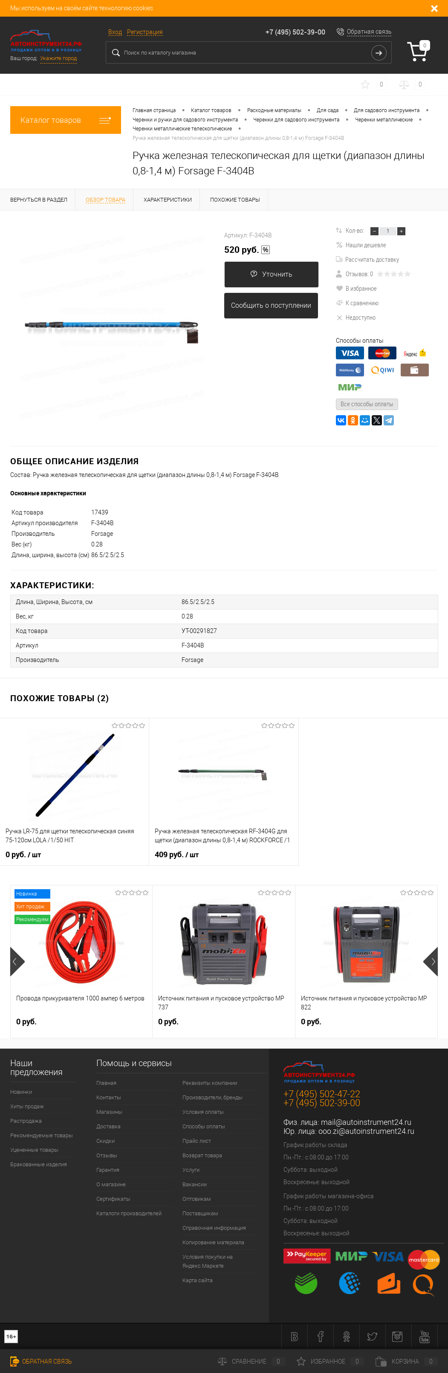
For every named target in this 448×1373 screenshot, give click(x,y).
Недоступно (356, 317)
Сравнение (251, 1361)
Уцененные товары (34, 1150)
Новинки (21, 1092)
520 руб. (247, 249)
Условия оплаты (203, 1112)
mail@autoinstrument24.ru (366, 1122)
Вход (115, 32)
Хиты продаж (27, 1106)
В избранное (356, 288)
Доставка (108, 1126)
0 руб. (23, 854)
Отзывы (106, 1155)
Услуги (190, 1170)
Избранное (330, 1361)
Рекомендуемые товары (41, 1135)
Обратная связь (369, 31)
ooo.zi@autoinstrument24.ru (366, 1131)
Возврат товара (202, 1155)
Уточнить (271, 274)
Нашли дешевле (361, 244)
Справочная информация (214, 1228)
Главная (106, 1083)
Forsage (192, 659)
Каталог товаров (65, 120)
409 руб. (177, 854)
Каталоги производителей (129, 1213)
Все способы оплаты (367, 403)
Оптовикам (196, 1199)
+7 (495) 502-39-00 (295, 32)
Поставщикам (200, 1213)
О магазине (111, 1184)
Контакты (108, 1097)
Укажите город (58, 58)
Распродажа (26, 1121)
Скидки (105, 1141)
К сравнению (357, 302)
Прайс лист (196, 1141)
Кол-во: (355, 230)
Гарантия (107, 1170)
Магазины (109, 1112)
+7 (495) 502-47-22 (321, 1094)
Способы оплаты (203, 1126)
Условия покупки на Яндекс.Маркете (207, 1261)
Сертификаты (113, 1199)
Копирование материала (213, 1242)
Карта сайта (197, 1280)
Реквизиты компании (209, 1083)
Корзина (407, 1361)
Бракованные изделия (38, 1164)
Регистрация (145, 32)
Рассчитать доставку (367, 259)
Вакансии (194, 1184)
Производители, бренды (212, 1097)
